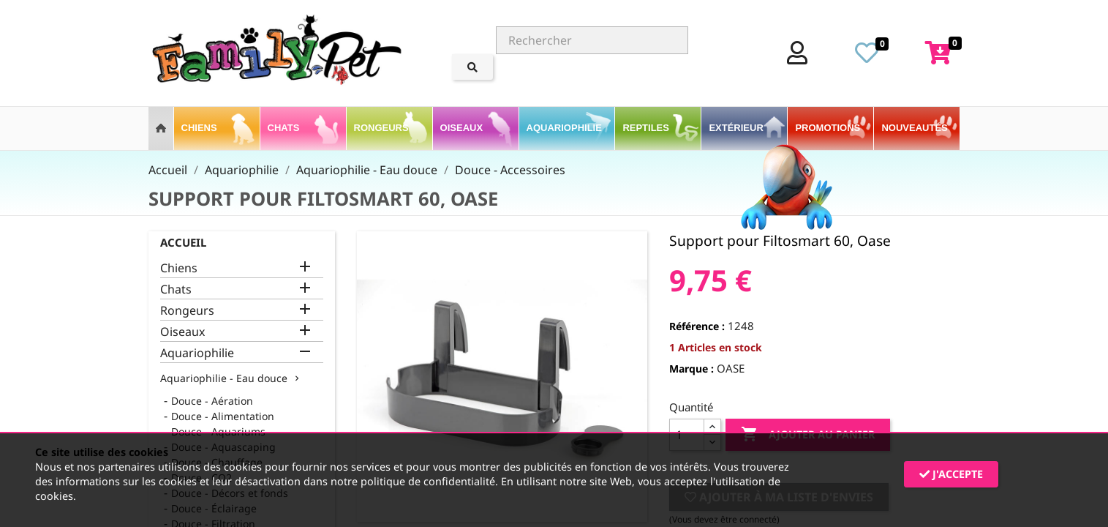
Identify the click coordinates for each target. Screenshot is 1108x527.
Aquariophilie (197, 353)
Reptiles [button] (646, 127)
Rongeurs (187, 310)
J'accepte (951, 474)
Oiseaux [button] (463, 127)
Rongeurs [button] (383, 127)
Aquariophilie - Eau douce (223, 378)
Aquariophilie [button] (566, 127)
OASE (731, 368)
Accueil (183, 242)
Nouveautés (914, 127)
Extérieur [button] (737, 127)
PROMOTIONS (827, 127)
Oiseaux (182, 332)
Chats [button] (285, 127)
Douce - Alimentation (222, 416)
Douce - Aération (212, 401)
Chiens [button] (200, 127)
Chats (176, 289)
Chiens (178, 268)
